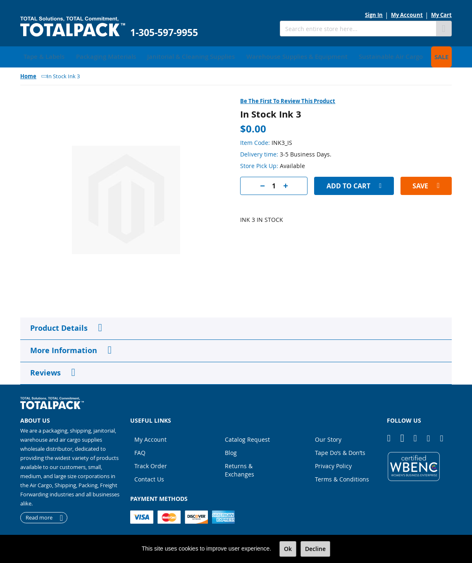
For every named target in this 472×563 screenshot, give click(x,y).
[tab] (236, 326)
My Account (407, 15)
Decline (315, 549)
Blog (231, 451)
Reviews (45, 371)
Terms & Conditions (342, 477)
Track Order (150, 464)
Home (28, 74)
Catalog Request (247, 437)
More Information (63, 348)
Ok (288, 549)
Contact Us (149, 477)
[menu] (236, 55)
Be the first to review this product (287, 99)
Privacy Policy (333, 464)
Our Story (328, 437)
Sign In (374, 15)
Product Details (59, 326)
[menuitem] (41, 55)
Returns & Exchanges (239, 468)
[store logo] (72, 27)
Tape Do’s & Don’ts (340, 451)
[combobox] (358, 28)
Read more (39, 516)
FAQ (139, 451)
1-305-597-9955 (164, 32)
